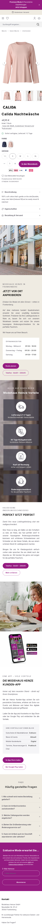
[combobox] (17, 24)
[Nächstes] (37, 63)
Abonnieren (21, 882)
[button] (21, 192)
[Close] (39, 5)
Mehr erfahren (11, 573)
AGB (29, 862)
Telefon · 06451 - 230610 (16, 373)
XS (6, 156)
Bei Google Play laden (14, 767)
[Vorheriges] (4, 63)
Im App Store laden (13, 760)
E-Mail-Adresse (9, 869)
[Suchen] (38, 24)
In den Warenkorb (29, 164)
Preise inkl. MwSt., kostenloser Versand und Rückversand (18, 127)
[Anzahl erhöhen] (15, 163)
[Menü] (3, 18)
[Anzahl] (9, 163)
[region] (21, 69)
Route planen (11, 366)
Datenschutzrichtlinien (16, 864)
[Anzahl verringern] (4, 163)
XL (36, 156)
